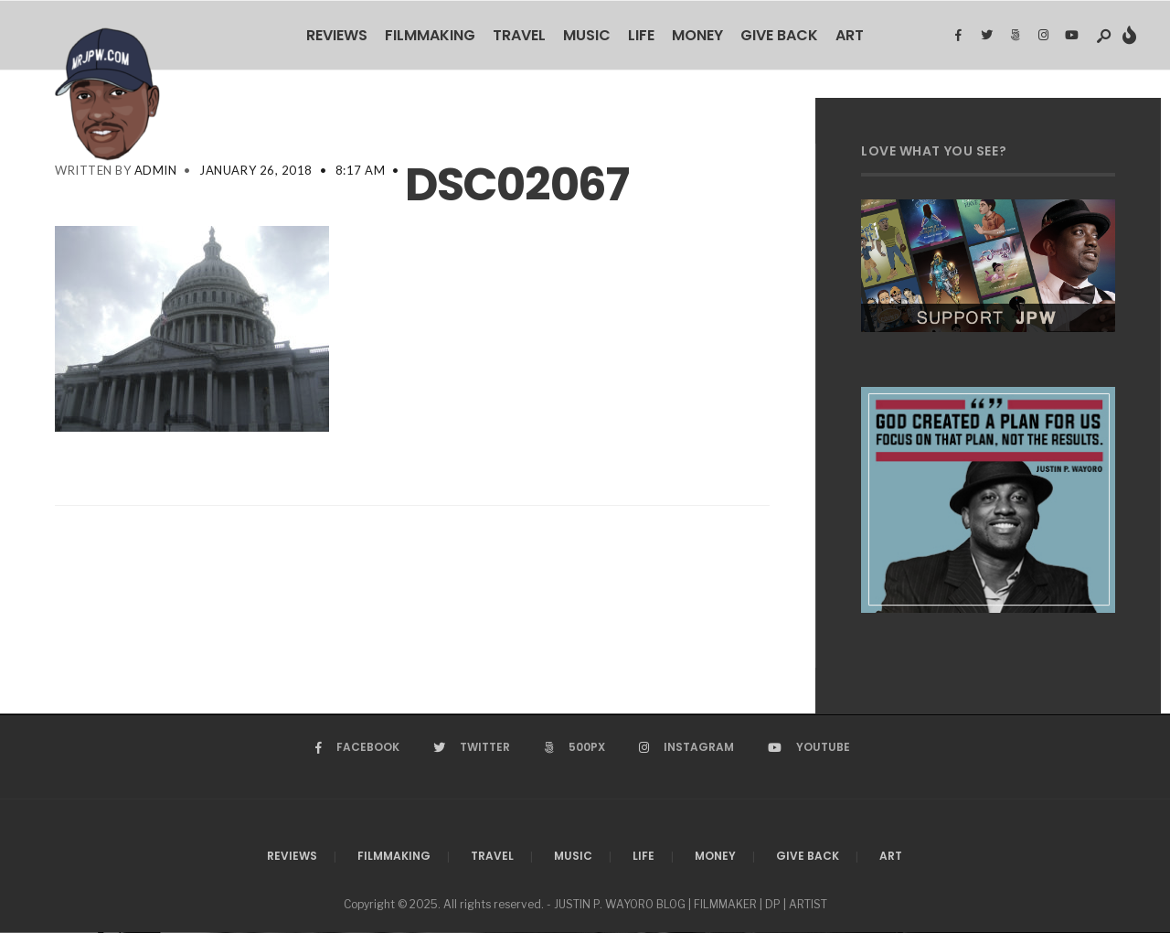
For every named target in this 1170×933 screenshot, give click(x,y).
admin (155, 170)
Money (697, 35)
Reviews (336, 35)
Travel (519, 35)
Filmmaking (430, 35)
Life (641, 35)
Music (587, 35)
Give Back (779, 35)
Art (849, 35)
